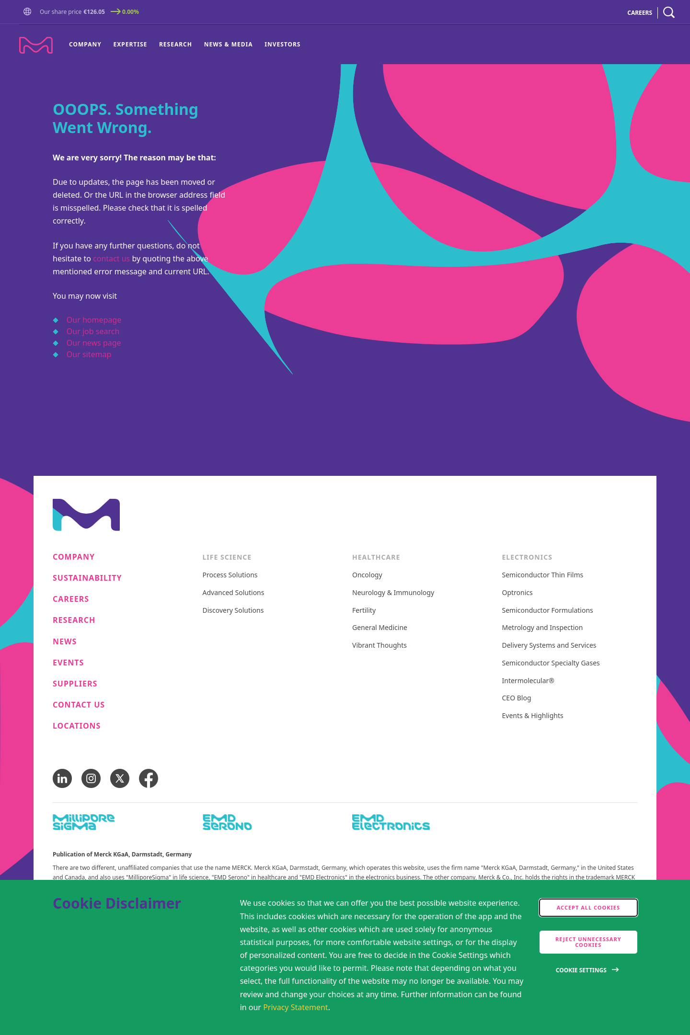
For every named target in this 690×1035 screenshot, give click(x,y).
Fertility (364, 611)
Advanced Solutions (233, 593)
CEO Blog (516, 698)
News (65, 641)
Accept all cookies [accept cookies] (588, 907)
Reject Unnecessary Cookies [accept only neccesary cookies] (588, 941)
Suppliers (75, 683)
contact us (111, 258)
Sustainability (87, 578)
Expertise (131, 44)
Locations (77, 726)
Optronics (517, 593)
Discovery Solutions (233, 611)
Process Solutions (230, 575)
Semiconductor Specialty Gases (551, 663)
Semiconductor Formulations (547, 611)
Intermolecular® (528, 681)
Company (85, 44)
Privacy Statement (295, 1007)
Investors (282, 44)
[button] (29, 12)
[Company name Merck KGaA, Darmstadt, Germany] (36, 45)
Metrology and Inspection (542, 628)
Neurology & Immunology (393, 593)
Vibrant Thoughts (379, 645)
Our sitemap (89, 354)
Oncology (367, 575)
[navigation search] (669, 13)
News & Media (228, 44)
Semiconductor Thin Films (543, 575)
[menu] (184, 44)
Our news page (94, 343)
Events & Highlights (533, 716)
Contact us (79, 704)
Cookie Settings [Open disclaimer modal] (581, 970)
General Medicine (379, 628)
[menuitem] (88, 44)
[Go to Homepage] (29, 12)
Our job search (93, 331)
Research (175, 44)
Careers (71, 599)
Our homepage (94, 320)
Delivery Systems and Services (549, 645)
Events (68, 662)
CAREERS (639, 13)
